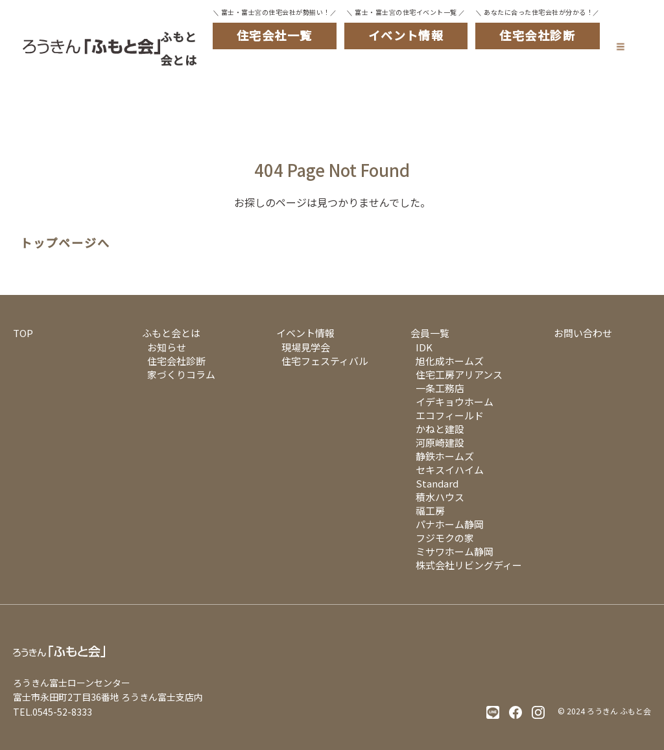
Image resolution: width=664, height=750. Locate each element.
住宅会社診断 (176, 361)
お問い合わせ (583, 333)
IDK (424, 347)
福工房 (430, 510)
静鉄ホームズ (445, 456)
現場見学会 (305, 347)
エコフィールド (450, 415)
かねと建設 (440, 429)
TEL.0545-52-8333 (52, 711)
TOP (23, 333)
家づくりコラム (181, 374)
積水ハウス (440, 497)
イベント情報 (305, 333)
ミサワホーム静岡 (454, 551)
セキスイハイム (450, 469)
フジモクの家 (445, 538)
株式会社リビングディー (469, 565)
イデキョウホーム (454, 401)
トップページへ (65, 243)
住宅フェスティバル (324, 361)
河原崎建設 (440, 442)
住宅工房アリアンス (459, 374)
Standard (437, 483)
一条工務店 (440, 388)
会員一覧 (429, 333)
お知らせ (166, 347)
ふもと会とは (179, 48)
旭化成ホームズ (450, 361)
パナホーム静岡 (450, 524)
